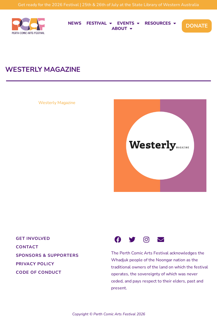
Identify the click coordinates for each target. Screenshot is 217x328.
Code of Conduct (38, 272)
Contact (27, 247)
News (74, 23)
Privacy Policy (35, 264)
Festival (99, 23)
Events (128, 23)
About (122, 28)
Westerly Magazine (56, 103)
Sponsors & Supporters (47, 255)
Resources (160, 23)
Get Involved (33, 238)
